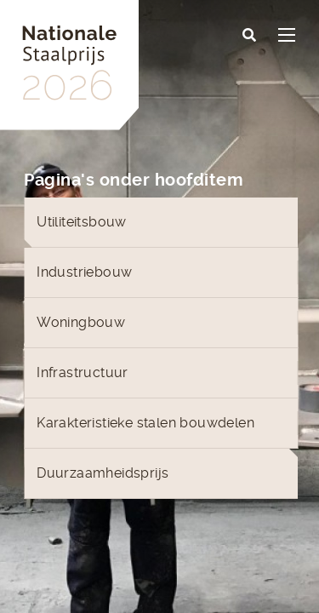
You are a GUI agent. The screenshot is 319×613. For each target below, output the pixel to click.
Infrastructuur (82, 372)
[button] (249, 35)
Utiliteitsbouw (82, 222)
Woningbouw (81, 322)
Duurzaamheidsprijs (102, 473)
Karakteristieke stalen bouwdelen (145, 423)
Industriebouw (84, 272)
